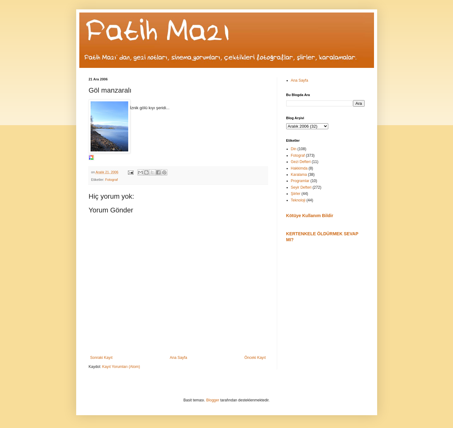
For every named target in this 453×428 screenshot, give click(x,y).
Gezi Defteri (301, 162)
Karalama (299, 174)
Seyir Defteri (301, 187)
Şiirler (296, 193)
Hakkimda (299, 168)
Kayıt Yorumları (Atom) (121, 366)
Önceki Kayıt (255, 357)
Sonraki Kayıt (101, 357)
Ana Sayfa (178, 357)
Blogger (212, 400)
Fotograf (111, 179)
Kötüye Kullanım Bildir (309, 215)
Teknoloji (298, 200)
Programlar (300, 181)
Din (294, 149)
